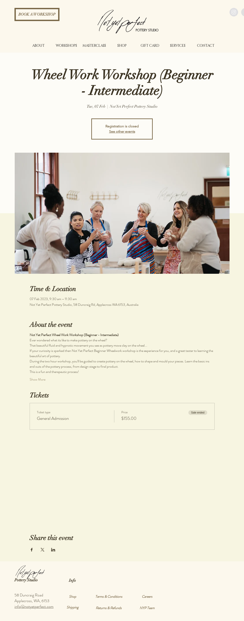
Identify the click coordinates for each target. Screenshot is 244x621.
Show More (37, 379)
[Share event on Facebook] (32, 549)
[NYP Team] (147, 608)
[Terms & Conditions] (108, 596)
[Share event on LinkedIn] (53, 549)
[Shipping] (72, 607)
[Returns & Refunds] (108, 608)
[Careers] (147, 596)
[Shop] (72, 596)
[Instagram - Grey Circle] (234, 12)
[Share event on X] (42, 549)
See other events (122, 131)
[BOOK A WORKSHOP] (36, 14)
